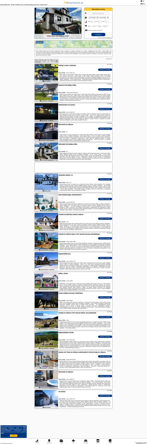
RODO (2, 433)
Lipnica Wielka (39, 67)
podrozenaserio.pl (73, 3)
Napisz (145, 443)
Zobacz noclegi (105, 69)
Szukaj (98, 35)
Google (24, 426)
